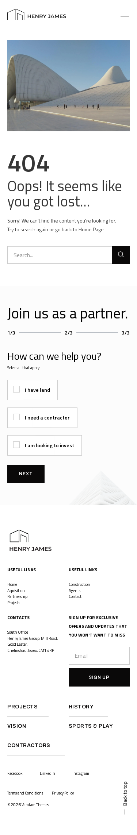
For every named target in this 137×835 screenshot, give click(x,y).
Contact (75, 596)
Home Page (91, 229)
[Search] (121, 255)
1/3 (11, 332)
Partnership (17, 596)
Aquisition (16, 591)
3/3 (126, 332)
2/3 (69, 332)
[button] (123, 14)
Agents (74, 591)
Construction (79, 584)
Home (12, 584)
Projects (14, 603)
